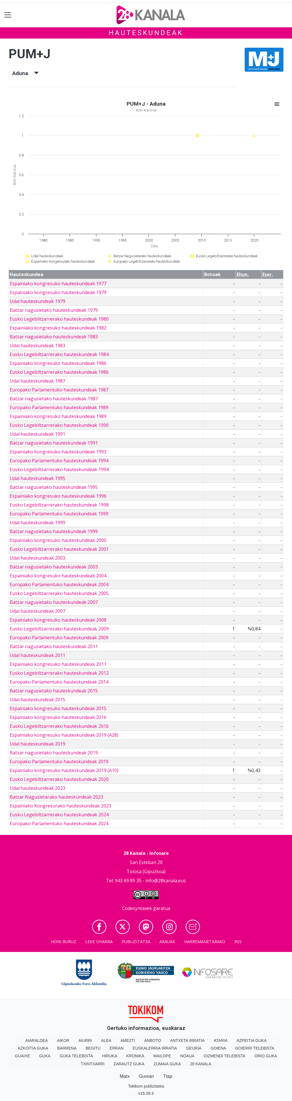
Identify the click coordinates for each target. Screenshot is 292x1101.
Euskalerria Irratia (155, 1048)
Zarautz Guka (128, 1064)
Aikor (63, 1040)
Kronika (135, 1056)
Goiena (218, 1048)
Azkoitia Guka (33, 1048)
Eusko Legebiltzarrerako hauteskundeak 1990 (59, 425)
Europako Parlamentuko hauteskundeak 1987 (59, 390)
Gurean (146, 1076)
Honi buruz (63, 941)
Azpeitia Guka (252, 1040)
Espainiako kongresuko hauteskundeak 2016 (58, 717)
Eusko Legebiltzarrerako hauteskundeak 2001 (59, 549)
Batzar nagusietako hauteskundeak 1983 (54, 336)
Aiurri (85, 1040)
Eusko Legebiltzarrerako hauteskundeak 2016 (59, 726)
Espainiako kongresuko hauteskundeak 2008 (58, 620)
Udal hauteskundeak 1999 (37, 522)
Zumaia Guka (167, 1064)
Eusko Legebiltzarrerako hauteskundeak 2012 (59, 673)
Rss (238, 941)
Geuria (194, 1048)
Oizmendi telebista (225, 1056)
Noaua (187, 1056)
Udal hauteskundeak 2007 (37, 611)
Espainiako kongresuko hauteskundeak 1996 (58, 496)
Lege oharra (99, 941)
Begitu (93, 1048)
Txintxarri (92, 1064)
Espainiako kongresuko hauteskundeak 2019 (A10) (64, 770)
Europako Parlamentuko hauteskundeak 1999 (59, 514)
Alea (106, 1040)
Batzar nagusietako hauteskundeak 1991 (54, 443)
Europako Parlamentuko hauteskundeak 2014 (59, 682)
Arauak (167, 941)
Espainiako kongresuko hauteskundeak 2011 (58, 664)
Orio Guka (265, 1056)
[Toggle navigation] (8, 15)
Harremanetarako (204, 941)
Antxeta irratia (187, 1040)
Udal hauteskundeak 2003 (37, 558)
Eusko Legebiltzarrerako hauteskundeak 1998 (59, 505)
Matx (125, 1076)
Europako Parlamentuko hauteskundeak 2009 (59, 637)
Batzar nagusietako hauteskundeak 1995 (54, 487)
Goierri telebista (254, 1048)
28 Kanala (200, 1064)
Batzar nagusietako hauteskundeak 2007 (54, 602)
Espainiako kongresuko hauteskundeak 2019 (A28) (64, 735)
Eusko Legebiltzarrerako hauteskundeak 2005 (59, 593)
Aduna (25, 73)
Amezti (127, 1040)
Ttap (167, 1076)
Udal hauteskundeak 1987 (37, 381)
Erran (116, 1048)
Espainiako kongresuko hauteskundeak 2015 (58, 708)
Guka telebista (76, 1056)
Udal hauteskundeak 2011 (37, 655)
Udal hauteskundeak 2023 (37, 788)
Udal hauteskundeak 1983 (37, 345)
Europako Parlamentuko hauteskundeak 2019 (59, 761)
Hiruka (109, 1056)
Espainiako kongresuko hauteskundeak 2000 (58, 540)
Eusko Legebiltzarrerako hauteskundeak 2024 (59, 814)
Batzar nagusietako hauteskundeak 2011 (54, 646)
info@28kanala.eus (165, 880)
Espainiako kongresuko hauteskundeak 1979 (58, 292)
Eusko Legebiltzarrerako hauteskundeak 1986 (59, 372)
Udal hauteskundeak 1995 (37, 478)
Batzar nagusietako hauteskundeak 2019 (54, 753)
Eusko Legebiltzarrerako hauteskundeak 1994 (59, 469)
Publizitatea (136, 941)
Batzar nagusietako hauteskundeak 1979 (54, 310)
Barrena (67, 1048)
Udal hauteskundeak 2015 (37, 699)
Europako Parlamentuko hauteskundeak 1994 (59, 460)
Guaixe (22, 1056)
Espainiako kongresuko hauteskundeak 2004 (58, 575)
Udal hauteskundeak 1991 (37, 434)
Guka (44, 1056)
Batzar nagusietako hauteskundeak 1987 (54, 398)
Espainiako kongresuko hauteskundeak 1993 (58, 452)
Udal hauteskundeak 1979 (37, 301)
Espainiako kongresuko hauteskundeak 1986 (58, 363)
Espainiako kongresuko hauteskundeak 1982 (58, 328)
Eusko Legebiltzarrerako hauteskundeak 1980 (59, 319)
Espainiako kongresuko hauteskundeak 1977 (58, 283)
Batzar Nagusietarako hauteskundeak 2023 (56, 797)
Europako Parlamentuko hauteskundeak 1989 (59, 407)
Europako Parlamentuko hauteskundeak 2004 (59, 584)
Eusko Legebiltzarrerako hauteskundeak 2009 (59, 629)
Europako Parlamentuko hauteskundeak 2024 (59, 823)
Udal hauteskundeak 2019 (37, 744)
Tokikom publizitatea (146, 1086)
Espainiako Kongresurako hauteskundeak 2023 (60, 806)
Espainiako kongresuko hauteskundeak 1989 (58, 416)
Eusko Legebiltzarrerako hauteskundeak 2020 (59, 779)
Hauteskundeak (146, 33)
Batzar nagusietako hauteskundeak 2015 (54, 691)
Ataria (221, 1040)
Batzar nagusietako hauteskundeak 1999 (54, 531)
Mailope (162, 1056)
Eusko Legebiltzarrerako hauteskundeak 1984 (59, 354)
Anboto (152, 1040)
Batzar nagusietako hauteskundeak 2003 (54, 567)
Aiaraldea (36, 1040)
